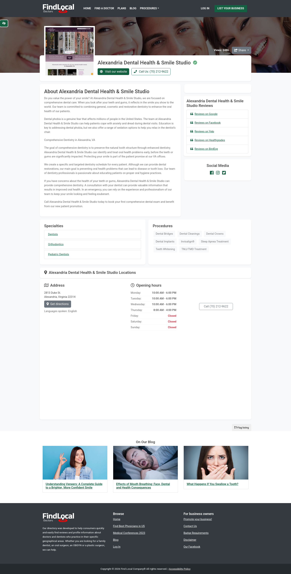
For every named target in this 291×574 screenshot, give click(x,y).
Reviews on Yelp (202, 131)
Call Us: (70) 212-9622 (151, 71)
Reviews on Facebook (205, 122)
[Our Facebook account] (212, 172)
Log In (205, 8)
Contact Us (190, 526)
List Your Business (231, 8)
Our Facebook (192, 546)
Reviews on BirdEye (204, 149)
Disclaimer (190, 540)
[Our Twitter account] (224, 172)
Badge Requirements (196, 533)
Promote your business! (198, 519)
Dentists (53, 234)
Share (240, 50)
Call (216, 306)
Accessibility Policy (180, 568)
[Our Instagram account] (218, 172)
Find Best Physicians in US (129, 526)
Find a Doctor (104, 8)
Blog (133, 8)
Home (87, 8)
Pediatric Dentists (58, 254)
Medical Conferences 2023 (129, 533)
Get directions (58, 304)
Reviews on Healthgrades (207, 140)
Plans (122, 8)
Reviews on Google (204, 114)
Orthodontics (55, 244)
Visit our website (113, 71)
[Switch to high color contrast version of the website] (4, 23)
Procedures (148, 8)
